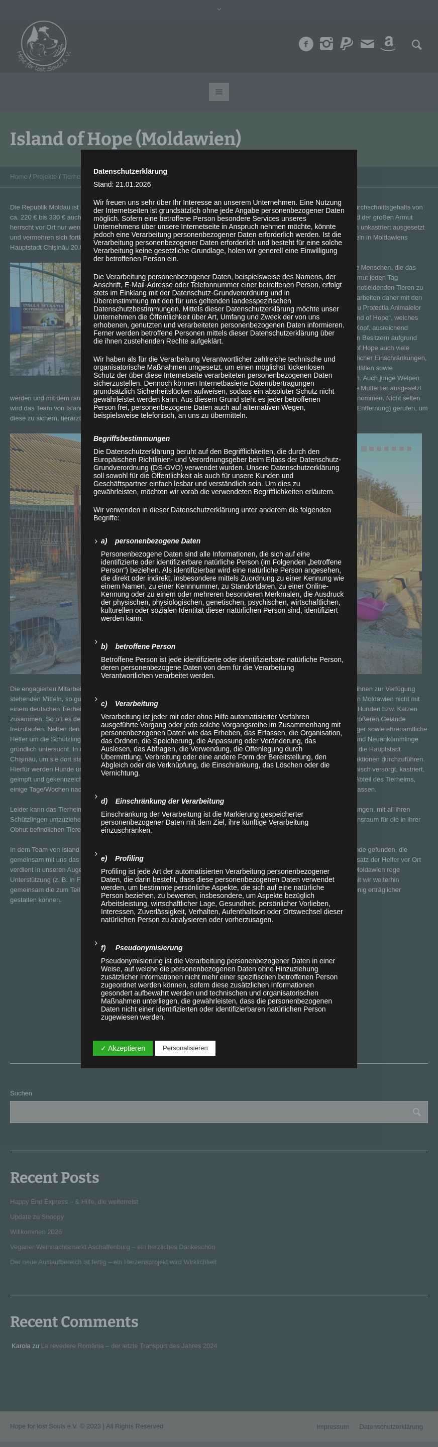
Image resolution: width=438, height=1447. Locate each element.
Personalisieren (185, 1048)
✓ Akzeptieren (122, 1048)
